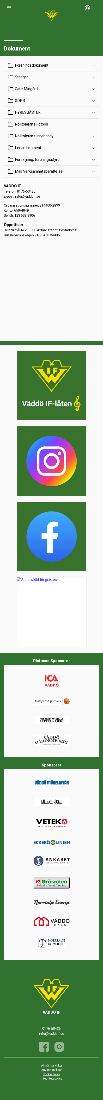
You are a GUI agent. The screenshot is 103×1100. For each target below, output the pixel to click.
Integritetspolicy (51, 1078)
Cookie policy (51, 1074)
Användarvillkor (51, 1070)
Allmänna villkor (51, 1065)
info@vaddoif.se (27, 196)
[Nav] (9, 7)
